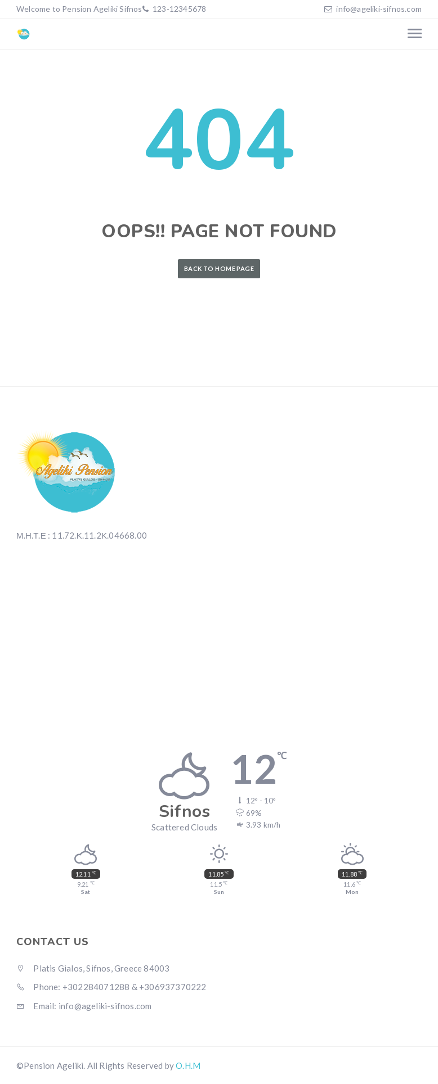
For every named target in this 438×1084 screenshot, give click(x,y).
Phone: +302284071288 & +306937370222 (111, 987)
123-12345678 (179, 8)
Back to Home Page (219, 268)
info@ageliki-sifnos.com (379, 8)
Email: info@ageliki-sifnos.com (83, 1006)
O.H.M (188, 1065)
